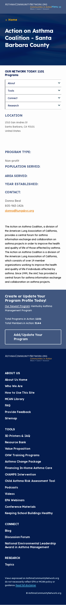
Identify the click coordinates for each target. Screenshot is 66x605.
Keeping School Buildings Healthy (29, 513)
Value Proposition (17, 448)
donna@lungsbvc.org (19, 210)
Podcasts (11, 487)
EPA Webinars (15, 500)
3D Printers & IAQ (17, 436)
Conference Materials (20, 506)
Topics (9, 564)
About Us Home (16, 379)
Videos (10, 494)
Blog (8, 530)
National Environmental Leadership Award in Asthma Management (31, 545)
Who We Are (14, 386)
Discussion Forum (17, 537)
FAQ (8, 405)
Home (11, 19)
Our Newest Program (17, 306)
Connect (12, 98)
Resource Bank (15, 442)
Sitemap (11, 418)
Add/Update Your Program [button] (28, 337)
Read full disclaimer (26, 585)
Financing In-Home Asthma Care (28, 468)
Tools (11, 90)
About (11, 83)
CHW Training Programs (22, 455)
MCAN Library (14, 399)
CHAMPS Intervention (20, 474)
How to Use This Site (19, 392)
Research (13, 105)
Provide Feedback (18, 412)
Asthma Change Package (23, 461)
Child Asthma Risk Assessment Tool (30, 481)
